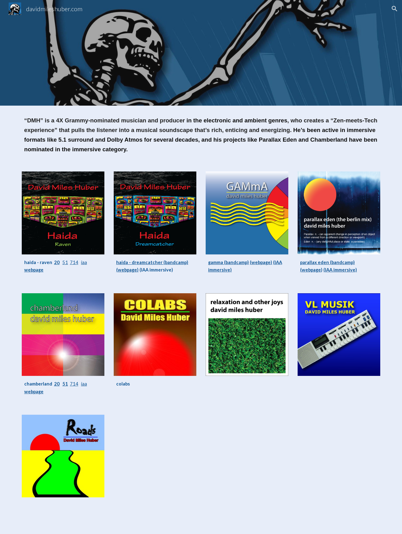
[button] (394, 8)
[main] (201, 135)
